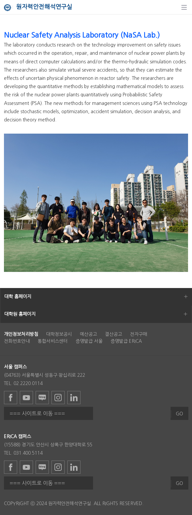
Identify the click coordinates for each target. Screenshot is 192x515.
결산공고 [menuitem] (113, 334)
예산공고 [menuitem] (88, 334)
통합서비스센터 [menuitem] (53, 341)
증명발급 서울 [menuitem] (89, 341)
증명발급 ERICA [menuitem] (126, 341)
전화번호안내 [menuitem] (17, 341)
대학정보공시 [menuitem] (59, 334)
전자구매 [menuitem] (138, 334)
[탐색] (184, 7)
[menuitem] (21, 334)
